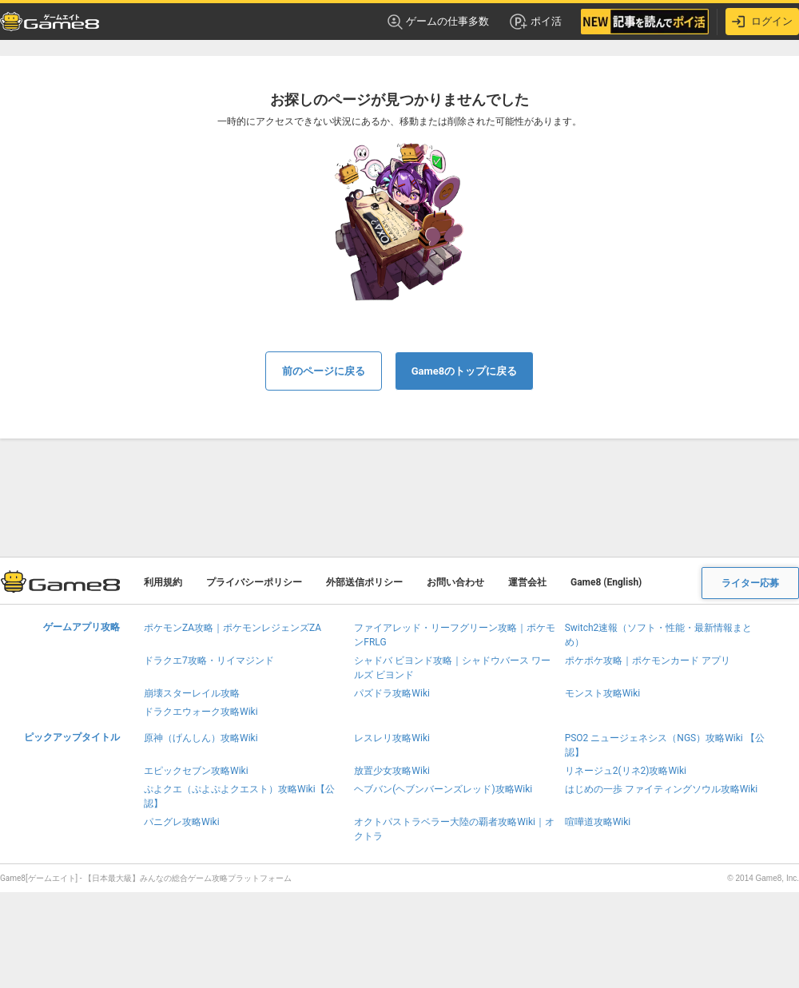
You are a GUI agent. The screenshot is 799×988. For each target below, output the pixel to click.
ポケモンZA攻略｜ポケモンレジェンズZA (232, 627)
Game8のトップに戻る (464, 371)
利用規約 (163, 582)
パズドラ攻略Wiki (392, 693)
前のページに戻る (323, 371)
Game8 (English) (606, 582)
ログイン (762, 21)
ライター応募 (750, 583)
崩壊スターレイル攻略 (192, 693)
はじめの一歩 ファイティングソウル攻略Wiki (661, 789)
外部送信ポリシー (364, 582)
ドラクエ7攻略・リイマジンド (209, 660)
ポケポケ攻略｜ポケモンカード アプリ (647, 660)
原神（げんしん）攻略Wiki (201, 738)
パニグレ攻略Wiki (182, 821)
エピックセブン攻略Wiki (196, 770)
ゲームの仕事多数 (438, 22)
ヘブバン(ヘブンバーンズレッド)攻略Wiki (443, 789)
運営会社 (527, 582)
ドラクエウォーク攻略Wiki (201, 711)
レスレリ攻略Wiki (392, 738)
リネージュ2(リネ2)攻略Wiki (625, 770)
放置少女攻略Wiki (392, 770)
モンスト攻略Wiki (603, 693)
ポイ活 (535, 21)
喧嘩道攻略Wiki (598, 821)
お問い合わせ (455, 582)
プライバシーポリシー (254, 582)
